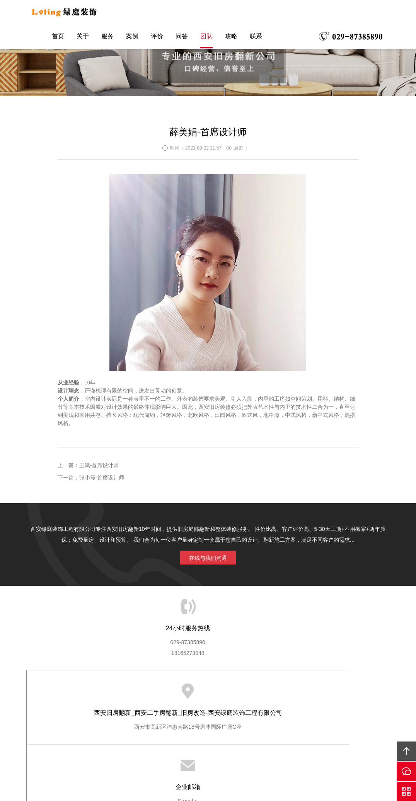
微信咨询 (406, 771)
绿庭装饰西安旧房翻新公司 (73, 13)
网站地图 (208, 740)
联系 (256, 38)
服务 (107, 38)
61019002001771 (222, 772)
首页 (58, 38)
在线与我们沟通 (208, 556)
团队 (206, 38)
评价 (157, 38)
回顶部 (406, 751)
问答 (182, 38)
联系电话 (351, 38)
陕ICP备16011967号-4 (217, 761)
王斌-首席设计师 (99, 465)
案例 (132, 38)
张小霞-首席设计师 (101, 477)
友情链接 (207, 700)
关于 (83, 38)
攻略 (231, 38)
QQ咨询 (406, 791)
